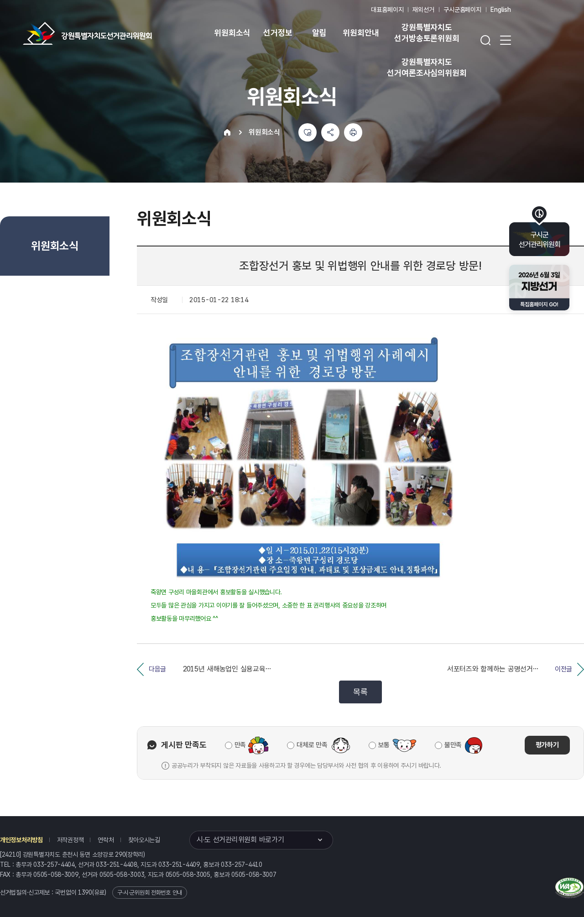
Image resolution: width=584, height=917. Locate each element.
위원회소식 (232, 32)
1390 (85, 892)
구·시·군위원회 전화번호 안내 (149, 892)
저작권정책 (70, 840)
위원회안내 (361, 32)
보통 (384, 745)
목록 (360, 692)
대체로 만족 (312, 745)
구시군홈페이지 (462, 9)
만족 (240, 745)
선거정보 (277, 32)
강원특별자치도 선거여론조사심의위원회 (426, 67)
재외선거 (423, 9)
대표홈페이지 (387, 9)
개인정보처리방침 (21, 840)
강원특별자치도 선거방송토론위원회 (426, 32)
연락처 (106, 840)
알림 (319, 32)
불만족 (453, 745)
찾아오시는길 (144, 840)
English (500, 9)
